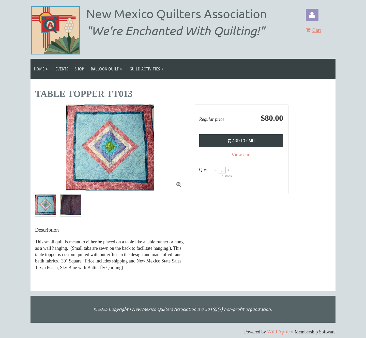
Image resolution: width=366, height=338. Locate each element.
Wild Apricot (280, 331)
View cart (241, 154)
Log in (312, 15)
